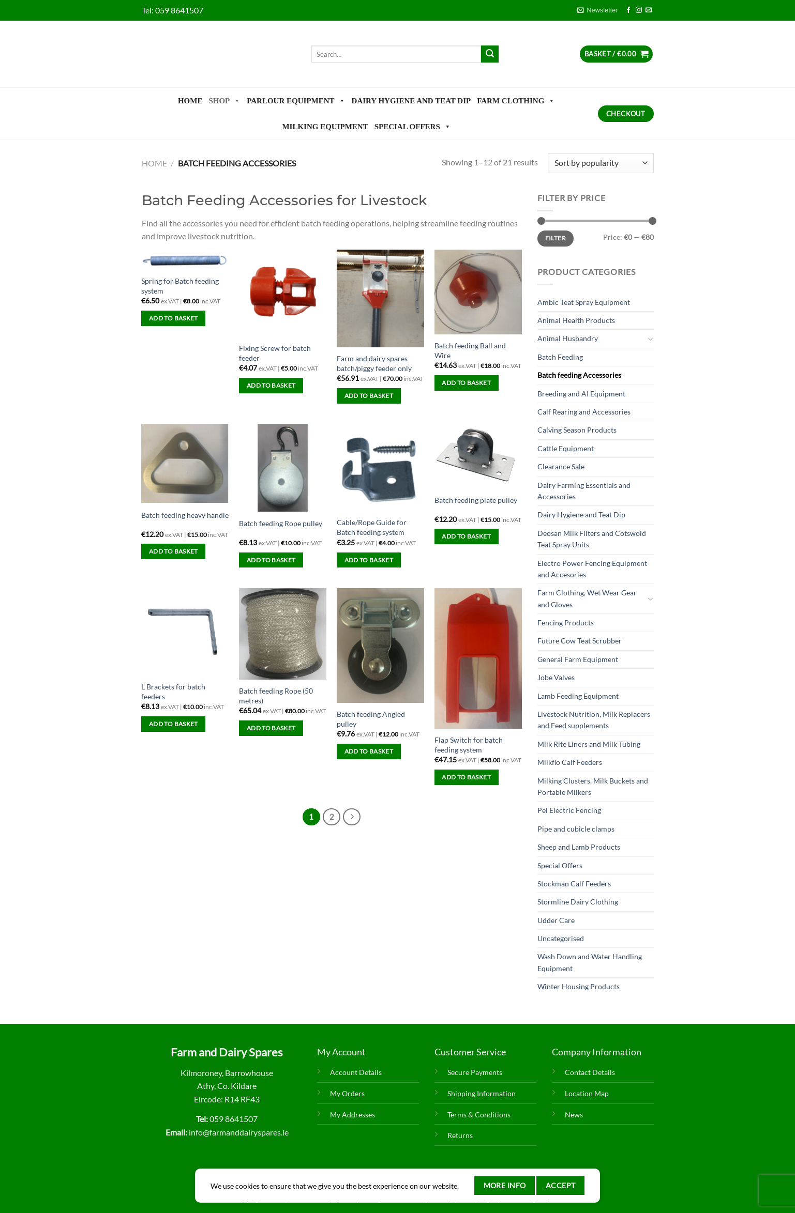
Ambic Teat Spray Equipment (583, 302)
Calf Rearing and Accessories (584, 411)
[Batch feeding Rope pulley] (282, 467)
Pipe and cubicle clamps (575, 828)
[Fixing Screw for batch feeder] (282, 293)
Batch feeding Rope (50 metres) (276, 695)
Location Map (587, 1093)
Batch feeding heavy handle (185, 515)
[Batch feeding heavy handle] (185, 463)
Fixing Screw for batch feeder (275, 353)
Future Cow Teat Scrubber (579, 640)
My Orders (347, 1093)
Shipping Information (481, 1093)
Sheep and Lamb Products (578, 846)
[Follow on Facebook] (628, 10)
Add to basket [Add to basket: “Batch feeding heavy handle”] (173, 551)
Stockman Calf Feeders (574, 883)
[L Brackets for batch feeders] (185, 631)
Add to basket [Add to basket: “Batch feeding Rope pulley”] (271, 560)
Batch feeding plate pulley (475, 500)
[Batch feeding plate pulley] (478, 456)
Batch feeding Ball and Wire (470, 350)
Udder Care (556, 920)
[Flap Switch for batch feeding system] (478, 658)
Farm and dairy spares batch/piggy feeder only (374, 363)
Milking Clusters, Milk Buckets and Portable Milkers (592, 786)
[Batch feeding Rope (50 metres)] (282, 634)
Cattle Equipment (565, 448)
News (574, 1114)
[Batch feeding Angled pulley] (380, 645)
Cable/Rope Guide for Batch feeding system (372, 527)
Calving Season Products (577, 429)
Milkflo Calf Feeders (569, 762)
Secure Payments (474, 1072)
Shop (224, 101)
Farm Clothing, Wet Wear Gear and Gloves (587, 598)
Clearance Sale (560, 466)
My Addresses (352, 1114)
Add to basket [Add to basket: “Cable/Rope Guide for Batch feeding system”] (369, 560)
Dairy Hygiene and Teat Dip (411, 101)
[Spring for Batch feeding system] (185, 260)
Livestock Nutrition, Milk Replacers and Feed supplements (593, 720)
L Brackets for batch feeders (173, 691)
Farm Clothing (516, 101)
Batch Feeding (560, 356)
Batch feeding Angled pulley (371, 719)
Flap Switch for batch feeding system (468, 744)
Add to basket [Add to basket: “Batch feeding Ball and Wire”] (466, 382)
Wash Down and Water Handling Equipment (589, 962)
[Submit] (490, 54)
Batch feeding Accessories (579, 375)
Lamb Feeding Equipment (578, 696)
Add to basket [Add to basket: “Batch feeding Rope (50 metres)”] (271, 728)
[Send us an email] (649, 10)
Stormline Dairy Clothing (577, 901)
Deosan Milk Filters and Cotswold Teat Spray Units (591, 539)
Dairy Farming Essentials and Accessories (584, 491)
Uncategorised (560, 938)
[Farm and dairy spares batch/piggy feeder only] (380, 298)
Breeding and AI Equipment (581, 393)
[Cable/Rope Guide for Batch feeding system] (380, 467)
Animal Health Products (576, 320)
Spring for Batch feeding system (180, 286)
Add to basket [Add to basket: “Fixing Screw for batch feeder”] (271, 385)
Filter (555, 238)
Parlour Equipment (296, 101)
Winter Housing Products (578, 986)
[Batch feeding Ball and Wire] (478, 292)
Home (190, 101)
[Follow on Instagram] (639, 10)
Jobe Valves (556, 677)
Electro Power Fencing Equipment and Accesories (592, 569)
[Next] (352, 817)
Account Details (356, 1072)
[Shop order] (600, 163)
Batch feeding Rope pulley (280, 523)
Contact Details (590, 1072)
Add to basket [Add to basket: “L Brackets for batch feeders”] (173, 723)
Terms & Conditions (479, 1114)
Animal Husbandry (567, 338)
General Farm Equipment (577, 659)
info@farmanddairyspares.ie (239, 1132)
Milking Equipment (325, 126)
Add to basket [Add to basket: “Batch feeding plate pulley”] (466, 536)
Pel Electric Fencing (569, 810)
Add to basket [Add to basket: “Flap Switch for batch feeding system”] (466, 777)
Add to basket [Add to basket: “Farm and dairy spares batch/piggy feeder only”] (369, 395)
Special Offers (412, 127)
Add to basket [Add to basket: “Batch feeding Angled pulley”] (369, 751)
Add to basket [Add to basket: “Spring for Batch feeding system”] (173, 318)
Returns (460, 1135)
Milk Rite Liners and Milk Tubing (588, 744)
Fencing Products (565, 622)
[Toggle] (650, 339)
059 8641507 (179, 10)
